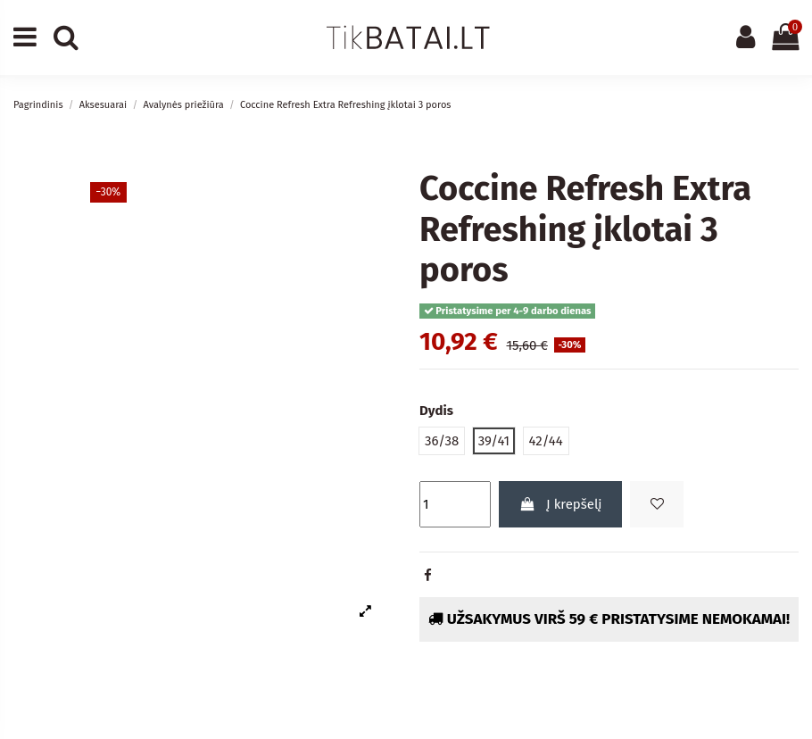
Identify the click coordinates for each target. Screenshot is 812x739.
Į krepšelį (560, 504)
